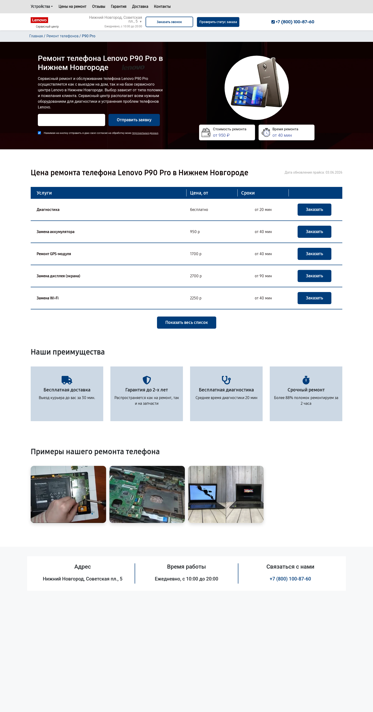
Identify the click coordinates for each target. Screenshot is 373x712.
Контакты (162, 6)
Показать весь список (186, 322)
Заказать (314, 209)
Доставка (140, 6)
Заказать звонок (169, 22)
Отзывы (98, 6)
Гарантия (118, 6)
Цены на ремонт (72, 6)
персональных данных (145, 133)
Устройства (40, 6)
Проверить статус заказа (218, 22)
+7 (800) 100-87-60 (290, 579)
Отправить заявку (134, 119)
